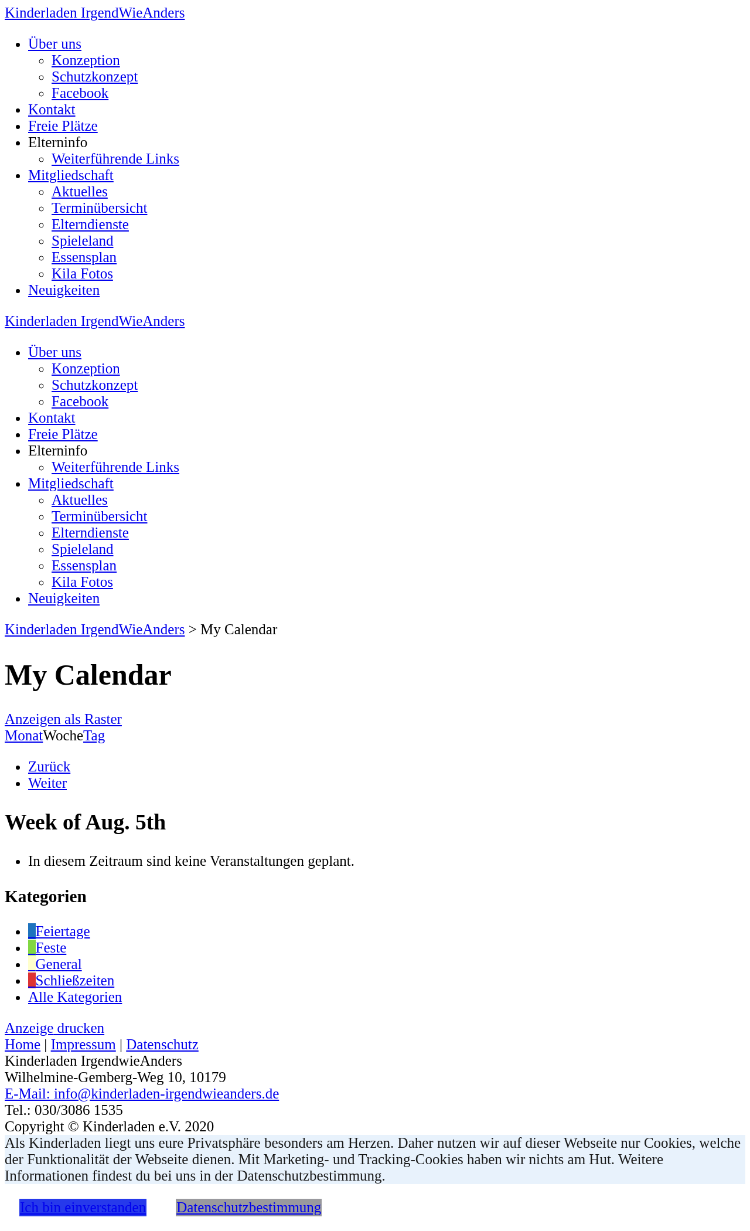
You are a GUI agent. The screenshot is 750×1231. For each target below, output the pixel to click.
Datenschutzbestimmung (248, 1207)
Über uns (54, 44)
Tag (94, 735)
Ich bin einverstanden (83, 1207)
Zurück (49, 766)
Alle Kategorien (75, 997)
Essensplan (84, 257)
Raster (63, 719)
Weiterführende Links (115, 158)
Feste (47, 947)
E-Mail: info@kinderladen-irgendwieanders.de (142, 1093)
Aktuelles (80, 191)
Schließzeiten (71, 980)
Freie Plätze (63, 126)
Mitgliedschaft (71, 175)
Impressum (83, 1044)
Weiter (47, 783)
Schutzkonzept (95, 76)
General (55, 964)
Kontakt (52, 109)
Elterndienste (90, 224)
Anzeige (54, 1028)
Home (22, 1044)
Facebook (80, 93)
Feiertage (59, 931)
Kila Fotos (82, 273)
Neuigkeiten (64, 290)
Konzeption (86, 60)
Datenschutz (162, 1044)
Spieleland (83, 241)
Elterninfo (57, 142)
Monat (24, 735)
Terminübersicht (99, 208)
